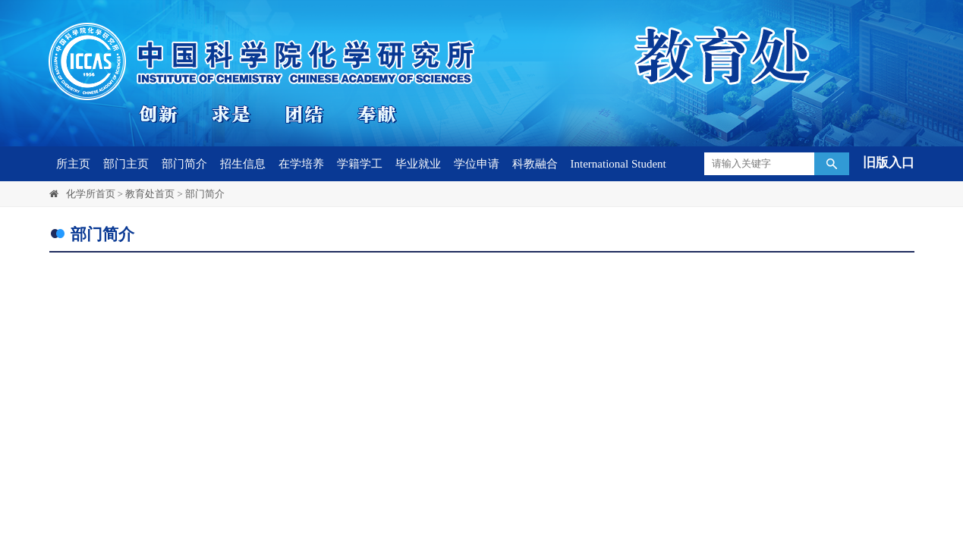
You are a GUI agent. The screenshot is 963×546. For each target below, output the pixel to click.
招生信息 (243, 164)
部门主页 (126, 164)
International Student (618, 164)
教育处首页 (150, 193)
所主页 (73, 164)
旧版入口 (888, 162)
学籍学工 (359, 164)
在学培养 (301, 164)
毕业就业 (418, 164)
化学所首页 (90, 193)
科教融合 (535, 164)
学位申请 (476, 164)
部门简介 (184, 164)
